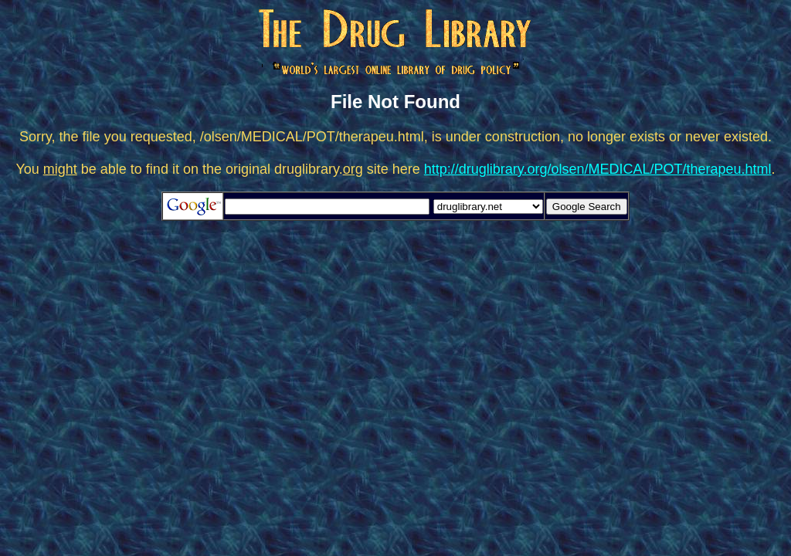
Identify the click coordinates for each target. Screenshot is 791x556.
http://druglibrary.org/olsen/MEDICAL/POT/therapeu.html (598, 169)
